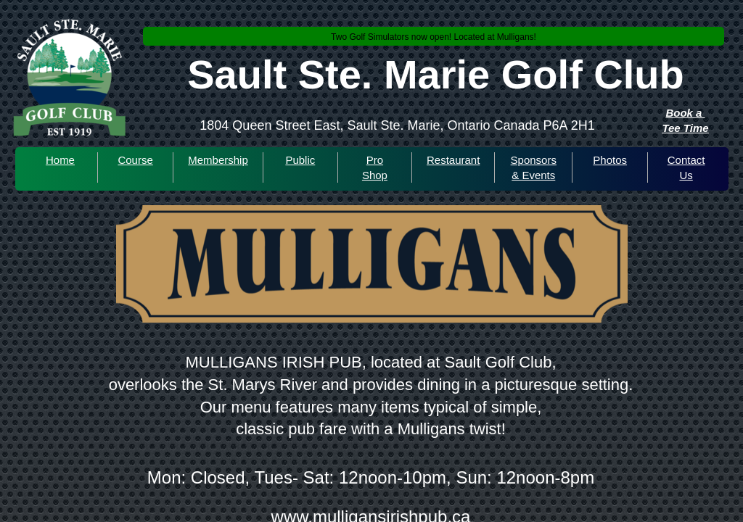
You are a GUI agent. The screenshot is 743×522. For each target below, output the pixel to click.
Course (135, 160)
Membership (218, 160)
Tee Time (685, 128)
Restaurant (453, 160)
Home (60, 160)
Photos (610, 160)
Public (300, 160)
